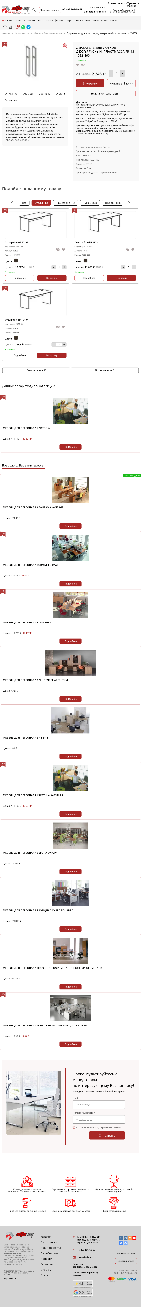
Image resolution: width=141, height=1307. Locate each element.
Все (24, 202)
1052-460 (94, 159)
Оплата (40, 20)
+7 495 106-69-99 (72, 9)
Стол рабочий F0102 (16, 242)
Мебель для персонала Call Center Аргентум (35, 680)
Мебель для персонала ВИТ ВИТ (25, 737)
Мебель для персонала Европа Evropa (30, 852)
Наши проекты (92, 20)
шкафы (112, 202)
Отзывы (31, 20)
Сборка (69, 20)
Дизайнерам (49, 1253)
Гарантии (11, 100)
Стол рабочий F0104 (16, 319)
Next (128, 202)
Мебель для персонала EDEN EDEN (27, 622)
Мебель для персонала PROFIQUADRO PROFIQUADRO (38, 910)
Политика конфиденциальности (85, 1265)
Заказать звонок (126, 1253)
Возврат (60, 20)
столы (41, 202)
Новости (104, 20)
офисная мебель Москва (16, 1274)
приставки (65, 202)
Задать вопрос (126, 1260)
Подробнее (19, 277)
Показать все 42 (36, 370)
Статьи (45, 1275)
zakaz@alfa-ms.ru (95, 11)
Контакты (114, 20)
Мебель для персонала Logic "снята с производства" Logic (45, 1025)
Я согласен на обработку (98, 1127)
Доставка (50, 20)
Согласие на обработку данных (85, 1274)
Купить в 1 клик (121, 83)
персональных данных (110, 1127)
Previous (12, 202)
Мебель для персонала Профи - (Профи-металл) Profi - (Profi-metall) (52, 968)
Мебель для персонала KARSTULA (26, 428)
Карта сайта (10, 1278)
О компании (20, 20)
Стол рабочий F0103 (86, 242)
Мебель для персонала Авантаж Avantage (33, 507)
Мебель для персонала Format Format (31, 565)
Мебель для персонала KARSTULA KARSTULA (33, 795)
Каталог (45, 1237)
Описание (11, 93)
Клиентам (79, 20)
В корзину (90, 83)
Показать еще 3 (104, 370)
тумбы (90, 202)
